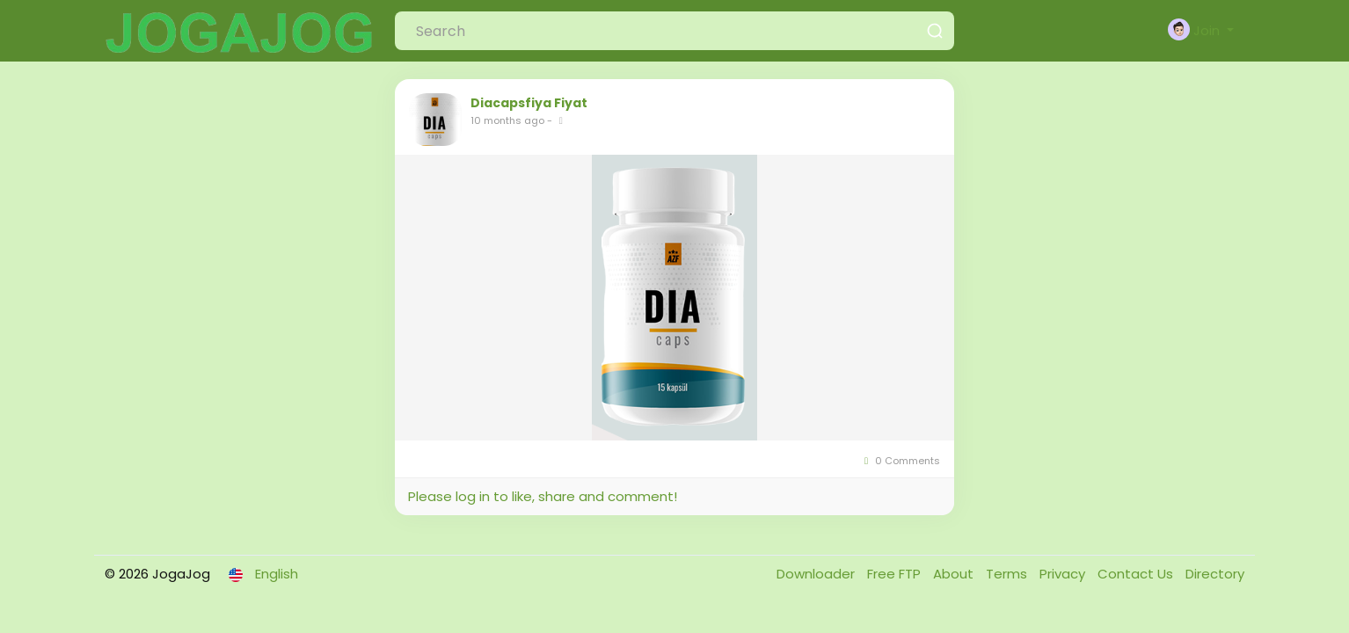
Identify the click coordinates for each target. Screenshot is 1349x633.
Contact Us (1137, 573)
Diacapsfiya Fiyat (528, 103)
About (955, 573)
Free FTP (895, 573)
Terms (1008, 573)
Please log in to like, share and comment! (542, 496)
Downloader (817, 573)
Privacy (1064, 573)
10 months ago (507, 120)
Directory (1214, 573)
